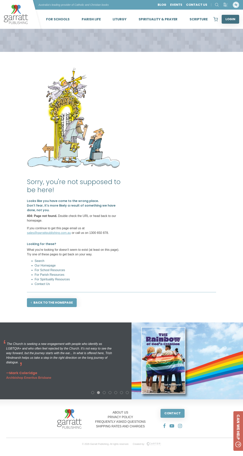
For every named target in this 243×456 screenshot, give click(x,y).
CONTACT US (196, 4)
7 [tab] (127, 393)
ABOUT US (120, 412)
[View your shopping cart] (215, 19)
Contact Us (42, 284)
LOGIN (230, 19)
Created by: (147, 444)
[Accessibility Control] (236, 5)
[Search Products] (217, 5)
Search (39, 260)
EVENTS (176, 4)
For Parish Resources (49, 274)
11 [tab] (150, 393)
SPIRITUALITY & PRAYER (158, 19)
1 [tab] (93, 393)
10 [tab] (144, 393)
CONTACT (172, 413)
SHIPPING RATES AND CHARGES (120, 426)
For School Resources (50, 270)
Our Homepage (45, 265)
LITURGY (119, 19)
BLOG (162, 4)
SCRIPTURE (199, 19)
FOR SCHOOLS (58, 19)
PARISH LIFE (91, 19)
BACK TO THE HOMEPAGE (52, 302)
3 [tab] (104, 393)
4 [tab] (110, 393)
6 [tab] (121, 393)
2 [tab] (98, 393)
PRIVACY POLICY (120, 417)
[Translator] (225, 4)
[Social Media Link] (164, 426)
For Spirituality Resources (52, 279)
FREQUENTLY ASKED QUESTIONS (120, 421)
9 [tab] (139, 393)
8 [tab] (133, 393)
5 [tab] (116, 393)
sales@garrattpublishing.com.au (49, 232)
